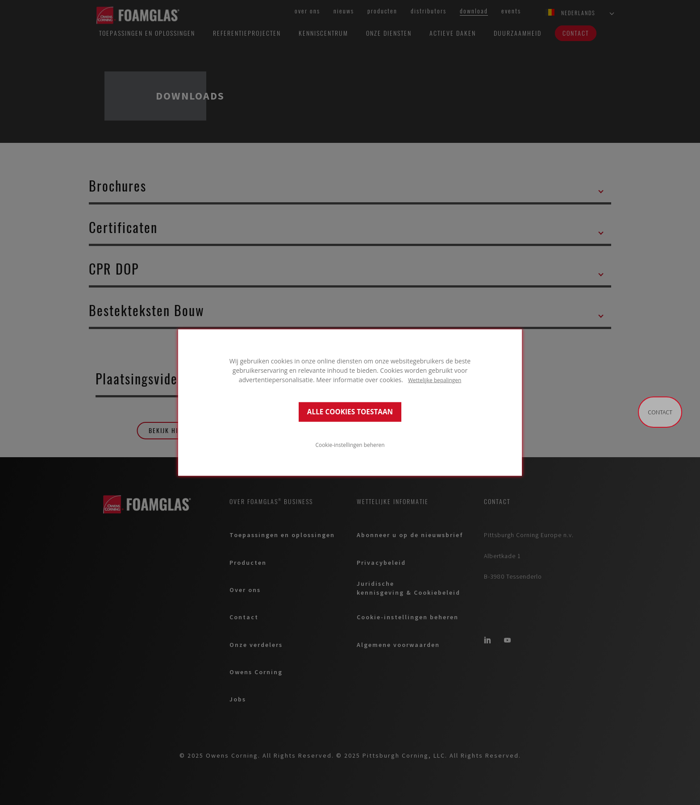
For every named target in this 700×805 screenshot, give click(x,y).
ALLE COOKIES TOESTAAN (350, 412)
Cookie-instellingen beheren (350, 444)
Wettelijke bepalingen (434, 379)
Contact (660, 412)
